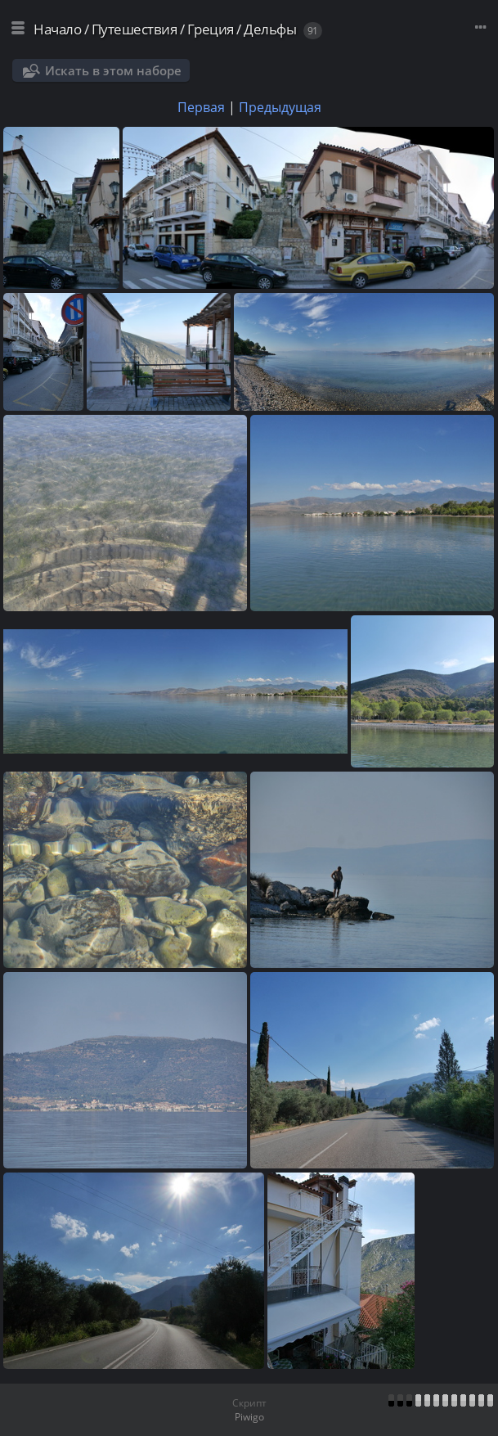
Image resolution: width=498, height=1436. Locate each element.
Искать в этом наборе (113, 70)
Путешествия (134, 29)
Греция (210, 29)
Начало (57, 29)
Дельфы (270, 29)
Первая (201, 107)
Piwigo (249, 1417)
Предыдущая (280, 107)
